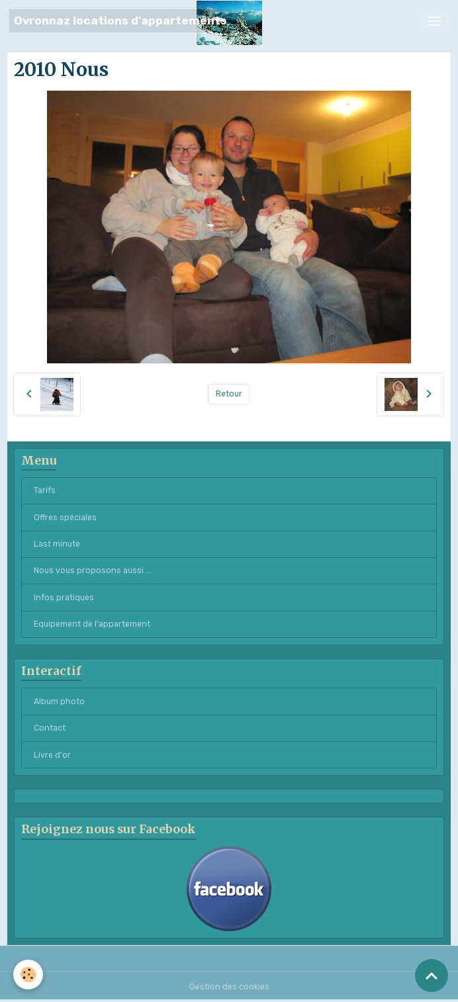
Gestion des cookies (229, 986)
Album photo (59, 701)
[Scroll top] (431, 975)
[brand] (120, 20)
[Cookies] (28, 974)
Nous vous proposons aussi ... (93, 570)
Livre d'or (52, 755)
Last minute (57, 544)
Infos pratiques (64, 597)
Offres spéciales (65, 517)
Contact (50, 728)
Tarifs (45, 490)
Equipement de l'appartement (92, 624)
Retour (229, 393)
